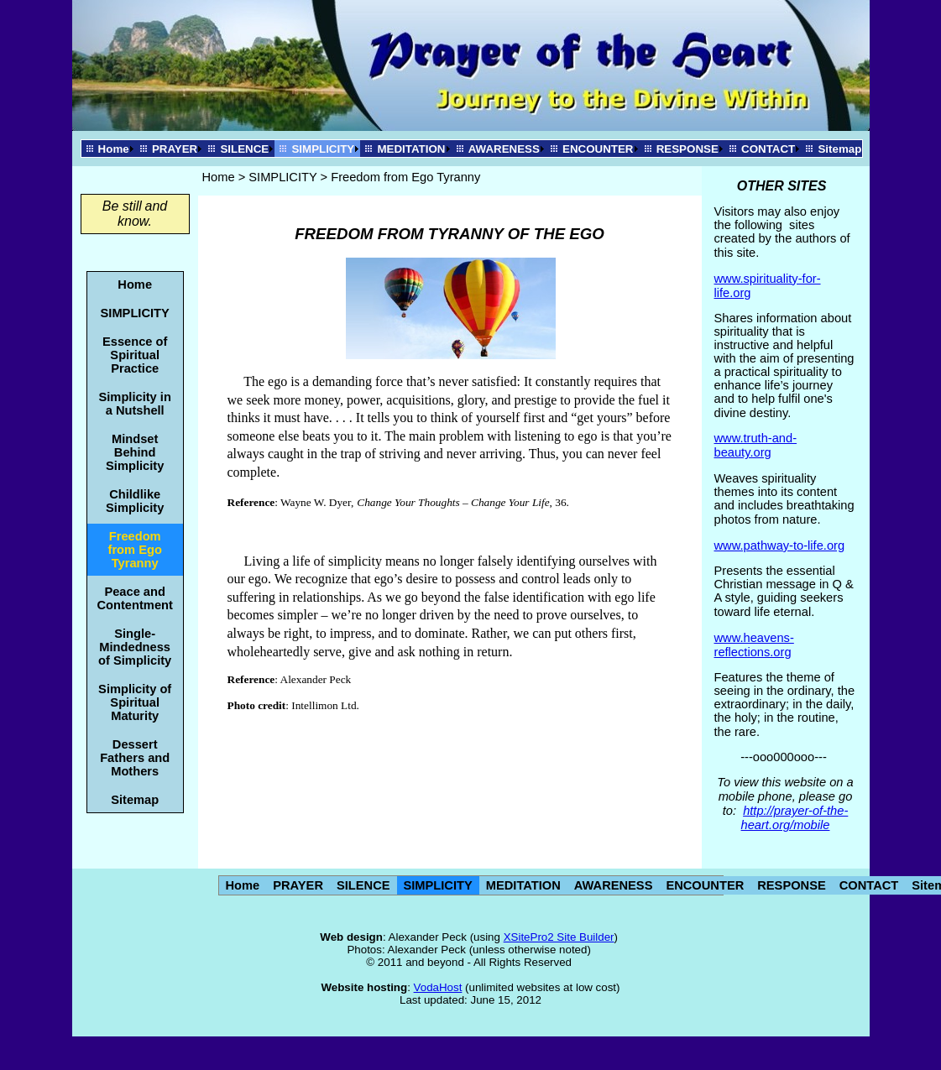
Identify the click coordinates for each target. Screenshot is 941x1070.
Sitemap (839, 149)
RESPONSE (687, 149)
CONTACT (768, 149)
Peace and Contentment (135, 598)
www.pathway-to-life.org (779, 545)
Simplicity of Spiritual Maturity (134, 702)
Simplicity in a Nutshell (135, 403)
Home (113, 149)
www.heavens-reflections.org (754, 645)
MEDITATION (411, 149)
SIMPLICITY (322, 149)
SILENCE (244, 149)
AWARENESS (504, 149)
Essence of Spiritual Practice (134, 355)
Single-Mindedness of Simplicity (134, 647)
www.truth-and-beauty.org (755, 445)
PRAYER (174, 149)
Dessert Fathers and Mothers (135, 758)
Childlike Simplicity (135, 501)
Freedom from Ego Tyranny (135, 550)
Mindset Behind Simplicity (135, 452)
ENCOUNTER (597, 149)
